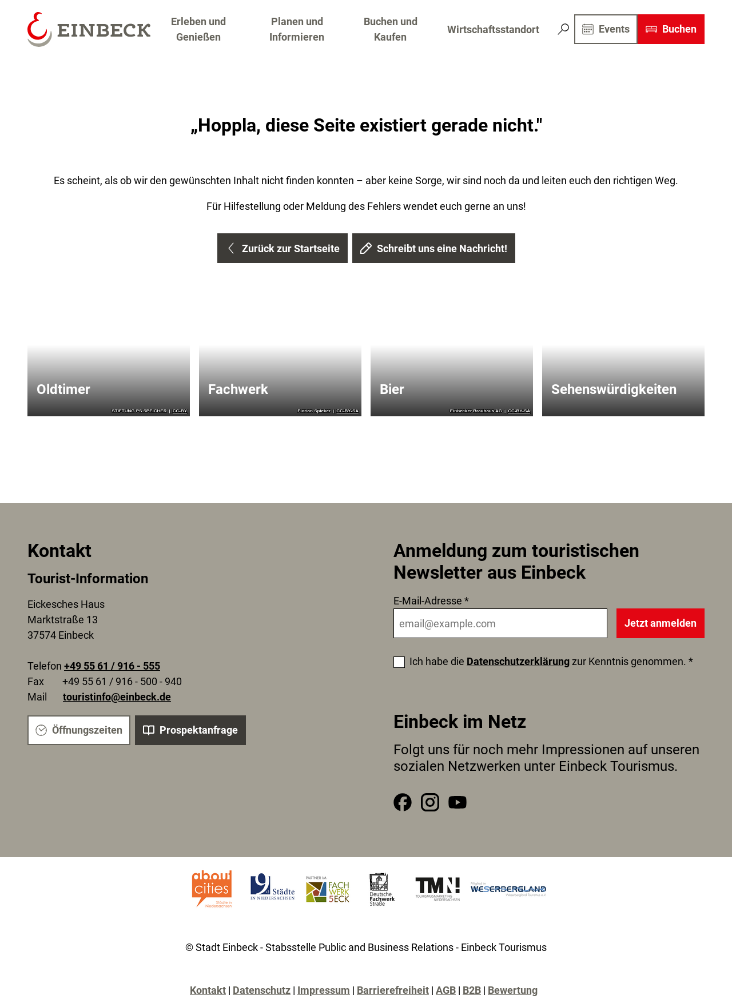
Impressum (323, 990)
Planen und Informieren (296, 29)
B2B (472, 990)
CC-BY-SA (347, 411)
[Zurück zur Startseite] (88, 29)
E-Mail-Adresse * (431, 601)
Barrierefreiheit (393, 990)
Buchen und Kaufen (390, 29)
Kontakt (208, 990)
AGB (446, 990)
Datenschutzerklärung (518, 661)
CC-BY (180, 411)
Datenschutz (262, 990)
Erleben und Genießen (198, 29)
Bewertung (513, 990)
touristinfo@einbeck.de (117, 697)
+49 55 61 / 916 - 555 (112, 666)
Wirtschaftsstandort (493, 29)
